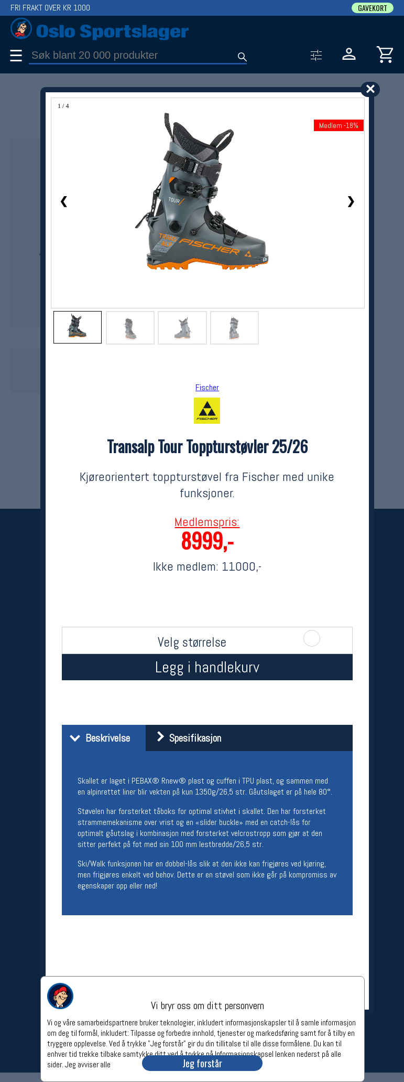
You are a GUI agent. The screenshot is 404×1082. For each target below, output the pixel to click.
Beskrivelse (97, 738)
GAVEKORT (372, 8)
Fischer (207, 387)
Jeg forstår (202, 1063)
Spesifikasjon (184, 738)
